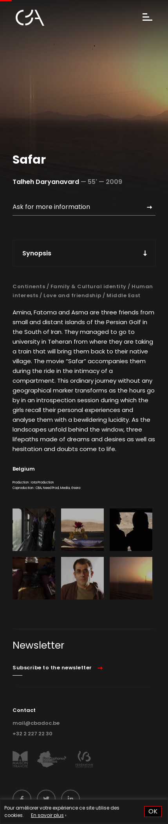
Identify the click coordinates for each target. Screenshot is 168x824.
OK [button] (152, 811)
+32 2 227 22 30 (32, 733)
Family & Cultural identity (88, 286)
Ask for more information (51, 206)
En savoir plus (47, 815)
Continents (29, 286)
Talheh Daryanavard (46, 181)
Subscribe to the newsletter (52, 667)
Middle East (124, 295)
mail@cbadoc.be (36, 723)
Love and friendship (72, 295)
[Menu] (147, 18)
